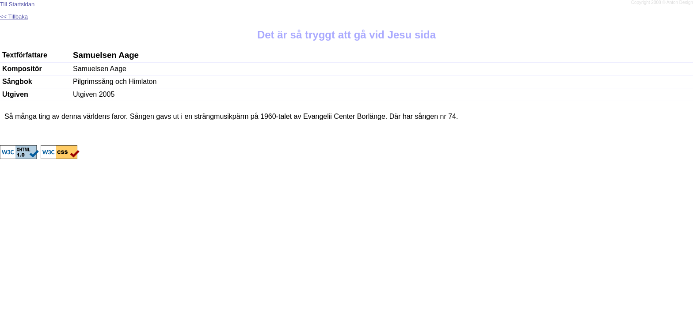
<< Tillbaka (14, 16)
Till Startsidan (17, 4)
